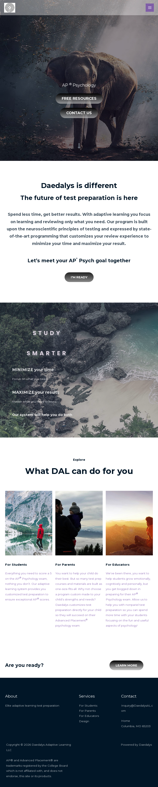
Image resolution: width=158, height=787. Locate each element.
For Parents (66, 564)
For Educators (118, 564)
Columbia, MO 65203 (136, 726)
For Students (17, 564)
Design (84, 721)
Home (125, 720)
